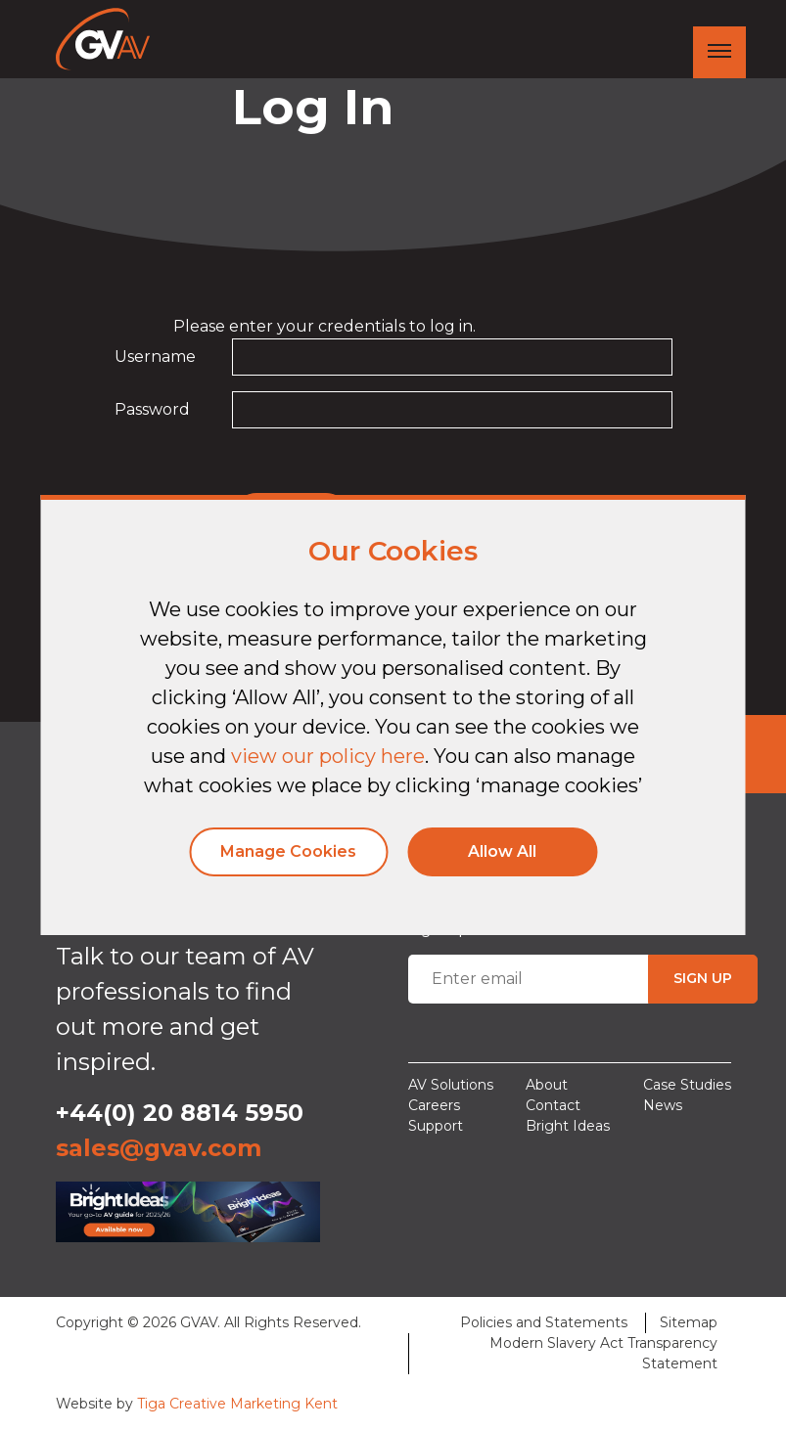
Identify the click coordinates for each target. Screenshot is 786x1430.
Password (152, 409)
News (662, 1105)
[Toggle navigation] (719, 52)
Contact (553, 1105)
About (547, 1085)
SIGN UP (702, 978)
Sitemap (688, 1322)
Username (155, 356)
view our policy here (328, 756)
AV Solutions (450, 1085)
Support (435, 1126)
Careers (434, 1105)
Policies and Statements (543, 1322)
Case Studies (687, 1085)
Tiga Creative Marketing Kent (237, 1403)
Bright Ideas (568, 1126)
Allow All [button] (502, 851)
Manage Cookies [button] (288, 851)
